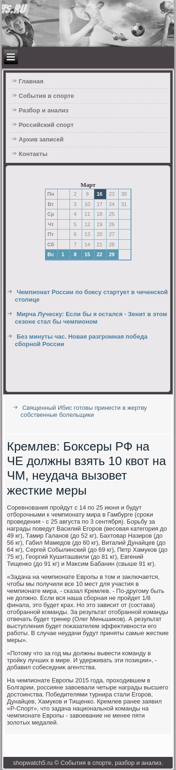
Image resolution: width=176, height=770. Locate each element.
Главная (31, 81)
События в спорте (46, 95)
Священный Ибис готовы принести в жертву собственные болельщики (84, 411)
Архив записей (41, 139)
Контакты (33, 153)
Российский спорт (46, 124)
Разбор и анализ (44, 110)
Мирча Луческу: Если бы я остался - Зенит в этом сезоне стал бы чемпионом (91, 318)
